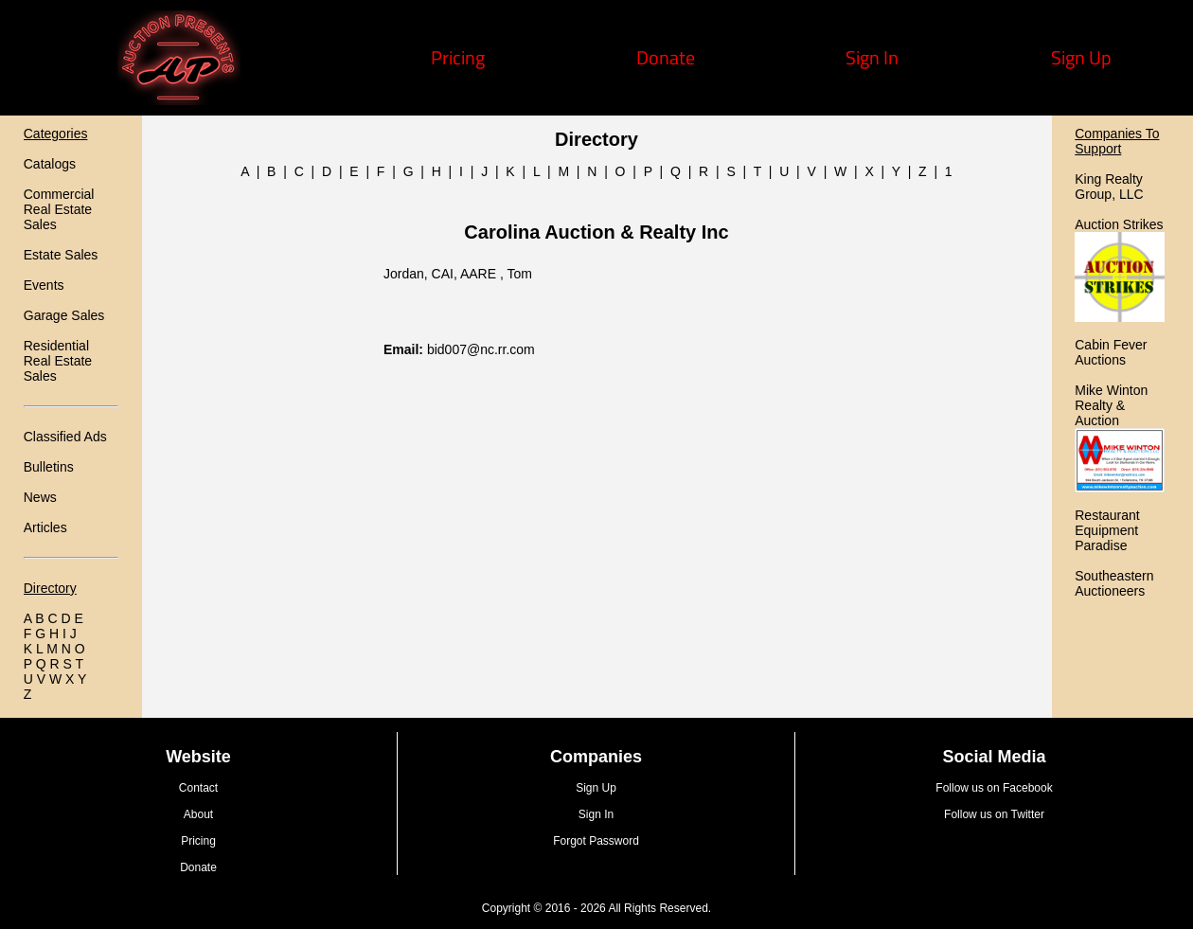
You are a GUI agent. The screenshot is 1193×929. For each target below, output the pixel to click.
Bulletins (49, 466)
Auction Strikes (1119, 224)
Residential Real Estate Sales (58, 361)
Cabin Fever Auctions (1111, 352)
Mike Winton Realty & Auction (1111, 405)
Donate (665, 57)
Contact (198, 788)
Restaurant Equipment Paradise (1107, 530)
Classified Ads (65, 436)
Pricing (458, 57)
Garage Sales (64, 315)
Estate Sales (61, 254)
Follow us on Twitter (994, 814)
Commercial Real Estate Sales (59, 209)
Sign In (872, 57)
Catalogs (50, 163)
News (40, 497)
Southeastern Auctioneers (1114, 583)
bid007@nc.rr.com (481, 349)
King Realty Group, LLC (1109, 186)
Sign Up (1081, 57)
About (198, 814)
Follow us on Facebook (993, 788)
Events (44, 285)
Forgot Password (596, 841)
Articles (45, 527)
